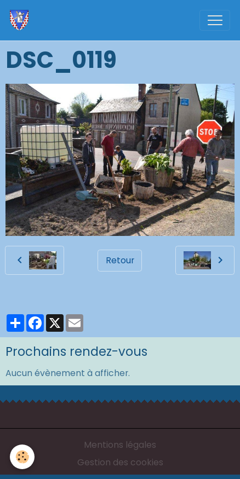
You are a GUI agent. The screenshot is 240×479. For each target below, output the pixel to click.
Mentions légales (120, 444)
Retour (120, 260)
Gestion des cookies (120, 462)
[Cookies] (22, 457)
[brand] (21, 20)
